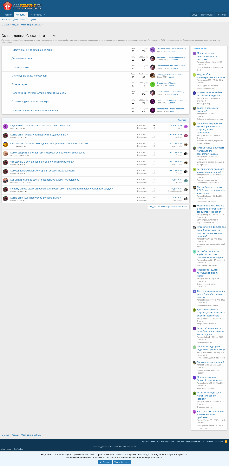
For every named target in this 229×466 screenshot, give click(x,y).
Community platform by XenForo (114, 447)
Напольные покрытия (206, 201)
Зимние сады (19, 84)
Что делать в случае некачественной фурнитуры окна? (42, 161)
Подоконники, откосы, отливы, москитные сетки (39, 93)
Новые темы (200, 48)
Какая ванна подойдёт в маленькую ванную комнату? (209, 395)
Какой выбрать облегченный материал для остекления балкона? (47, 152)
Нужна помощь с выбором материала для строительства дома (210, 150)
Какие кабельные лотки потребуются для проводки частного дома (210, 331)
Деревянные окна (22, 58)
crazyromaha (177, 146)
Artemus (179, 155)
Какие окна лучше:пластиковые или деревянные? (39, 134)
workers (172, 51)
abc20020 (173, 60)
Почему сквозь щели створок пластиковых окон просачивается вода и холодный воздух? (61, 188)
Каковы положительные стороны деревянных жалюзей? (42, 170)
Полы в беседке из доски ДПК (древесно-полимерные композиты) (211, 190)
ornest (171, 77)
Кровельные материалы (207, 305)
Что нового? (36, 14)
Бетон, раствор (203, 103)
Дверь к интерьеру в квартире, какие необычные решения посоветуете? (211, 312)
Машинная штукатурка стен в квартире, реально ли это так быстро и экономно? (211, 208)
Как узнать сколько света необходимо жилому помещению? (44, 179)
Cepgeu (179, 182)
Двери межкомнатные (206, 324)
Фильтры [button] (182, 120)
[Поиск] (221, 14)
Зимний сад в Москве (166, 83)
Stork (12, 147)
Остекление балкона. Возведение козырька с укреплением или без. (49, 143)
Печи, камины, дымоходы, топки (211, 358)
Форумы (21, 14)
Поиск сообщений (28, 19)
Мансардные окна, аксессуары (29, 75)
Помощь (209, 441)
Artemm (171, 103)
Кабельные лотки (204, 342)
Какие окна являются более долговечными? (35, 197)
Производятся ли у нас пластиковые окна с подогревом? (182, 66)
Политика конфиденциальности (190, 441)
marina (13, 138)
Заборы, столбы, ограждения (210, 119)
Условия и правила (165, 441)
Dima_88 (13, 156)
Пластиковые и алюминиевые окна (32, 50)
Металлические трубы (207, 265)
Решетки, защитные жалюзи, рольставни (35, 110)
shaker (171, 86)
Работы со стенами (205, 388)
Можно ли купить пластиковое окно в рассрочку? (178, 48)
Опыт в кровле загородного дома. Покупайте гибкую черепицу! (211, 294)
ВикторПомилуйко (175, 191)
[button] (44, 14)
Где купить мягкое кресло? (210, 362)
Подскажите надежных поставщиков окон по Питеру (40, 125)
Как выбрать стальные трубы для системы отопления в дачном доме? (211, 254)
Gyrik (12, 129)
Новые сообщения (9, 19)
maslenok (178, 137)
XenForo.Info (18, 449)
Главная (8, 14)
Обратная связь (148, 441)
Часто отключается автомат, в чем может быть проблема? (211, 414)
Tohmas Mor (177, 200)
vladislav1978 (15, 183)
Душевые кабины (204, 407)
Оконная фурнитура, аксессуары (30, 101)
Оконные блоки (20, 67)
